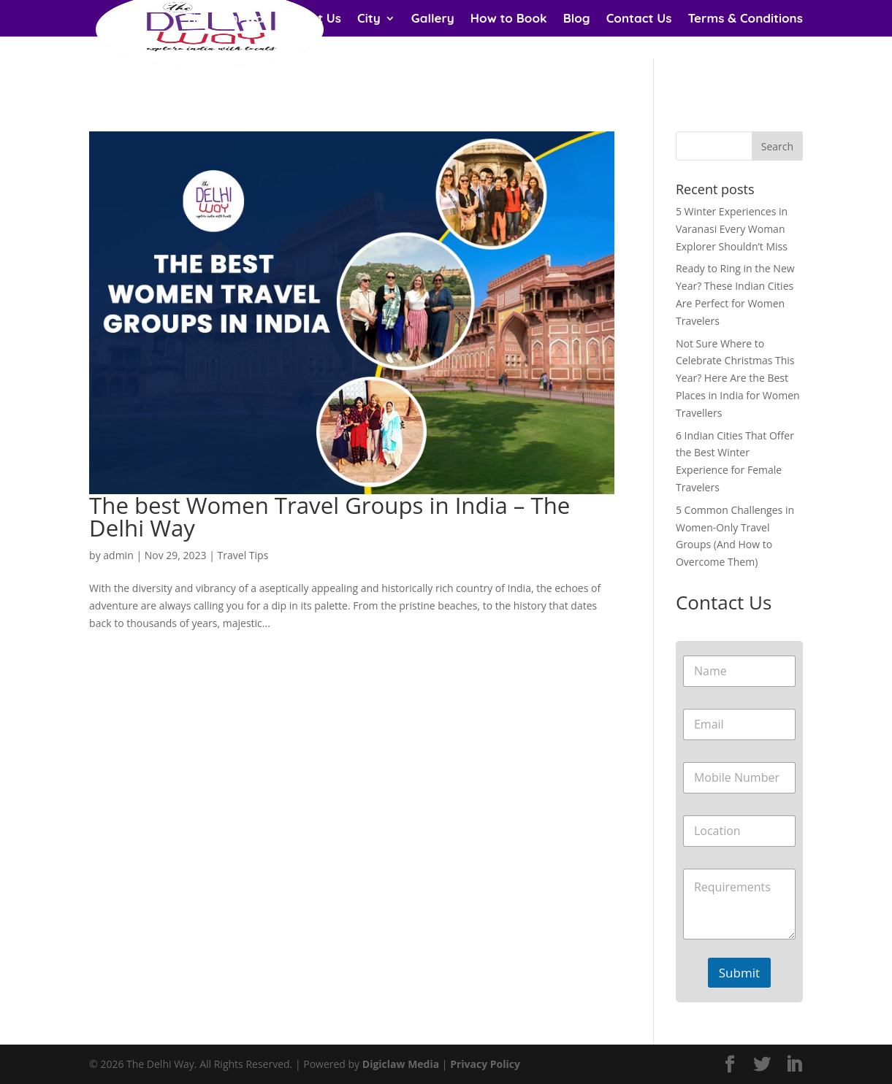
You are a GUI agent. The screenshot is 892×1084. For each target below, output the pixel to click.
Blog (576, 19)
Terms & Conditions (744, 19)
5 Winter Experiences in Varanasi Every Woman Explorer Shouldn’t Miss (732, 228)
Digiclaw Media (400, 1064)
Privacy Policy (485, 1064)
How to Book (508, 19)
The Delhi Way (228, 19)
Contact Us (639, 19)
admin (118, 555)
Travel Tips (243, 555)
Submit (739, 972)
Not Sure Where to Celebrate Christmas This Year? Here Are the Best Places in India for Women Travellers (738, 378)
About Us (314, 19)
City (369, 19)
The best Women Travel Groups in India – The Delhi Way (329, 516)
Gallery (432, 19)
